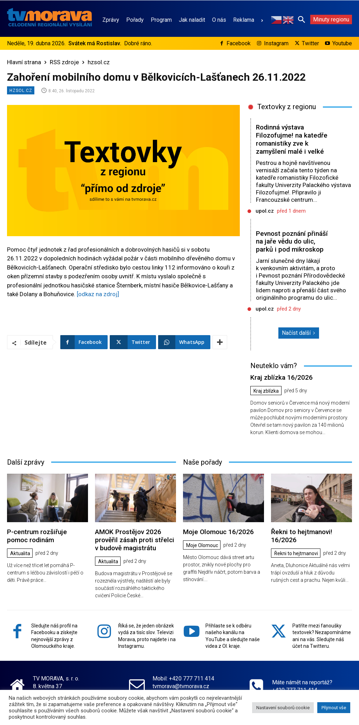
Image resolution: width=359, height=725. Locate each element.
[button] (301, 19)
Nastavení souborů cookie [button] (283, 707)
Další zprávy (25, 462)
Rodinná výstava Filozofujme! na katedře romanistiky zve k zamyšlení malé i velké (291, 139)
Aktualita (20, 553)
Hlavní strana (24, 62)
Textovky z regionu (286, 106)
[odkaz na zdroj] (98, 294)
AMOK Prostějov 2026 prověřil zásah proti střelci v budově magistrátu (134, 540)
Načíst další (299, 333)
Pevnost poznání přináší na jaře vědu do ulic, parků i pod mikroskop (292, 242)
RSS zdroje (64, 62)
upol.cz (265, 211)
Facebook (238, 43)
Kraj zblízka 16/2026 (281, 377)
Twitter (310, 43)
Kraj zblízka (266, 391)
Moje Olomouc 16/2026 (218, 532)
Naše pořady (202, 462)
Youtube (342, 43)
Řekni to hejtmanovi (296, 553)
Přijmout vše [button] (333, 707)
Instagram (276, 43)
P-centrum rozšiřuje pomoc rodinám (37, 536)
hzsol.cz (99, 62)
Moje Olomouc (202, 545)
